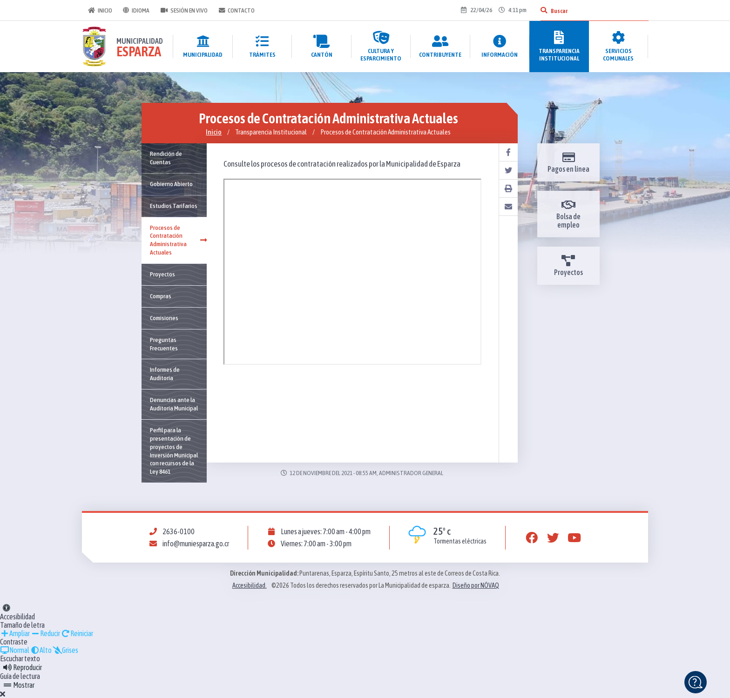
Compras (160, 296)
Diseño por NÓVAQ (476, 585)
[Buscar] (543, 10)
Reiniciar (77, 633)
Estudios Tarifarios (173, 205)
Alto (41, 650)
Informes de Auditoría (165, 374)
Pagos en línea (568, 162)
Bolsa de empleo (568, 214)
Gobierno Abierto (171, 184)
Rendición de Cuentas (166, 158)
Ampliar (15, 633)
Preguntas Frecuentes (164, 344)
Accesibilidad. (249, 585)
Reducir (45, 633)
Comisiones (164, 318)
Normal (14, 650)
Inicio (100, 10)
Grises (65, 650)
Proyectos (162, 274)
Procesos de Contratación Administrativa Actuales (178, 240)
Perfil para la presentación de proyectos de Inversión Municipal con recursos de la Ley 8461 (174, 450)
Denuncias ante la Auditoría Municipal (174, 404)
